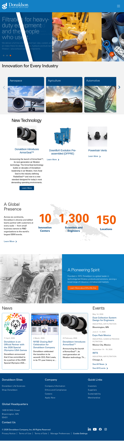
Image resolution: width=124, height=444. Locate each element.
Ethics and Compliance (56, 390)
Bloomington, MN (10, 414)
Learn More (27, 188)
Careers (48, 394)
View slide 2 (7, 55)
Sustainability (94, 394)
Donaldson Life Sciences (13, 386)
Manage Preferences (60, 433)
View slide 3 (10, 55)
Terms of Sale (41, 433)
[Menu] (118, 6)
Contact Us (9, 422)
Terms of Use (25, 433)
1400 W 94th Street (11, 410)
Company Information (55, 386)
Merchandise (94, 398)
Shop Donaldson (10, 390)
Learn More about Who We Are (83, 288)
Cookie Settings (80, 433)
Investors (92, 386)
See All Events (99, 368)
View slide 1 (3, 55)
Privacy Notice (9, 433)
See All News (98, 364)
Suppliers (92, 390)
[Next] (120, 89)
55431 (5, 417)
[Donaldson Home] (58, 6)
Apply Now (50, 398)
